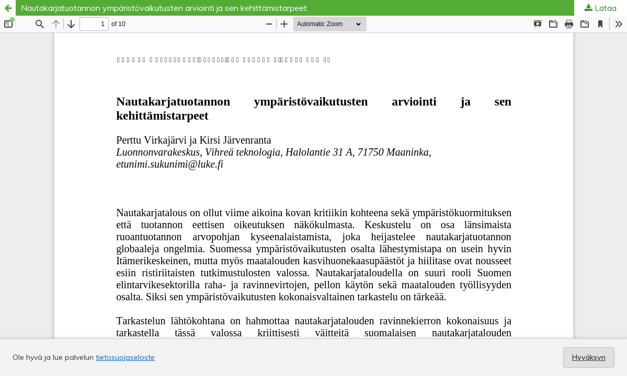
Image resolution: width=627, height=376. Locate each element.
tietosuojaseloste (125, 357)
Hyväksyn (589, 357)
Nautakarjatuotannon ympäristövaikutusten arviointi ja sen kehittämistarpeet (164, 8)
